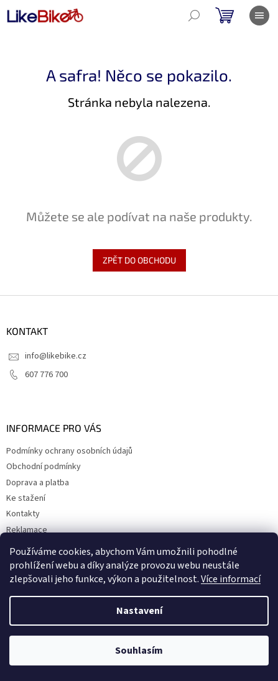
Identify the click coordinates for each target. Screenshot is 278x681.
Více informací (231, 579)
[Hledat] (194, 15)
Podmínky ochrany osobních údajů (69, 451)
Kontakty (23, 514)
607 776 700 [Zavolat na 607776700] (46, 374)
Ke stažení (25, 498)
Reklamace (26, 530)
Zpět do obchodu (139, 260)
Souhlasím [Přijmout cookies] (139, 650)
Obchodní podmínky (43, 466)
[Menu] (259, 15)
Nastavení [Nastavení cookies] (139, 611)
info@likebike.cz (55, 356)
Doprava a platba (37, 483)
